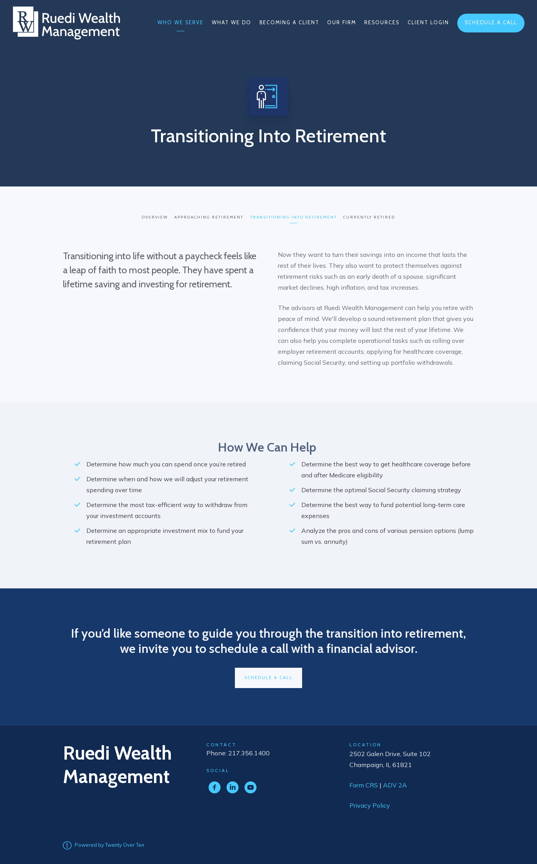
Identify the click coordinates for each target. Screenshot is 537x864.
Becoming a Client (289, 22)
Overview (153, 216)
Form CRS (364, 783)
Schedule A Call (268, 676)
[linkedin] (232, 786)
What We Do (231, 22)
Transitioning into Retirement (294, 216)
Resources (381, 22)
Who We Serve (181, 22)
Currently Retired (371, 216)
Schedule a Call (491, 22)
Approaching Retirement (208, 216)
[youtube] (250, 786)
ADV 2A (395, 783)
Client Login (428, 22)
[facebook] (214, 786)
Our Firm (341, 22)
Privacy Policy (369, 804)
